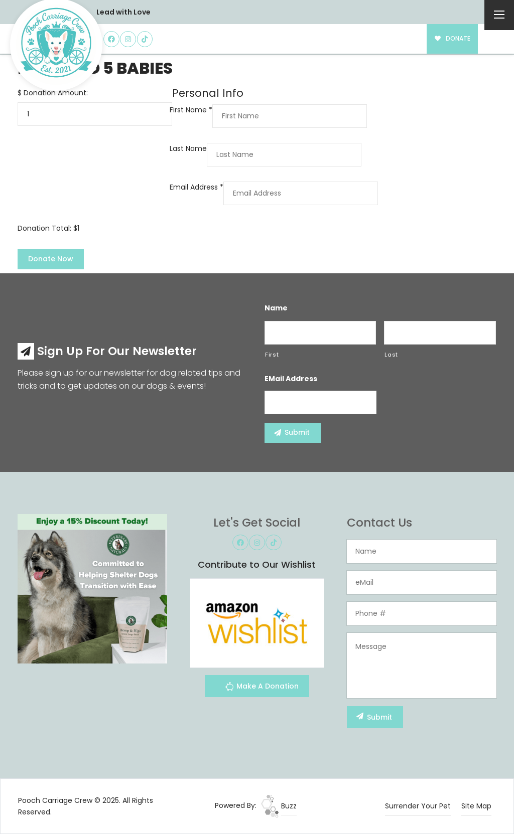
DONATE (452, 39)
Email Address (196, 187)
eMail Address (291, 378)
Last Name (188, 148)
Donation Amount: (56, 93)
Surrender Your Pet (418, 806)
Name (276, 307)
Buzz (279, 806)
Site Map (476, 806)
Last (391, 355)
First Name (191, 110)
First (272, 355)
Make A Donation (262, 688)
